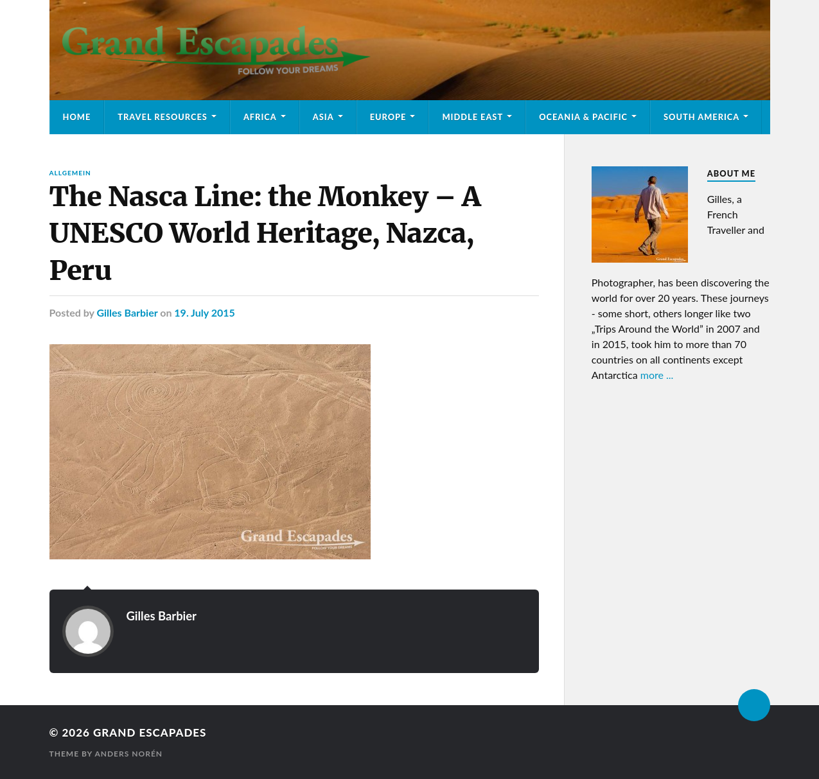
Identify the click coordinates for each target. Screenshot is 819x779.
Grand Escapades (149, 732)
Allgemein (70, 173)
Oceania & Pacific (583, 117)
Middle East (472, 117)
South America (701, 117)
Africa (260, 117)
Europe (388, 117)
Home (77, 117)
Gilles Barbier (126, 312)
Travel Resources (162, 117)
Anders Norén (128, 753)
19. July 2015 (204, 312)
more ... (657, 375)
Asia (323, 117)
